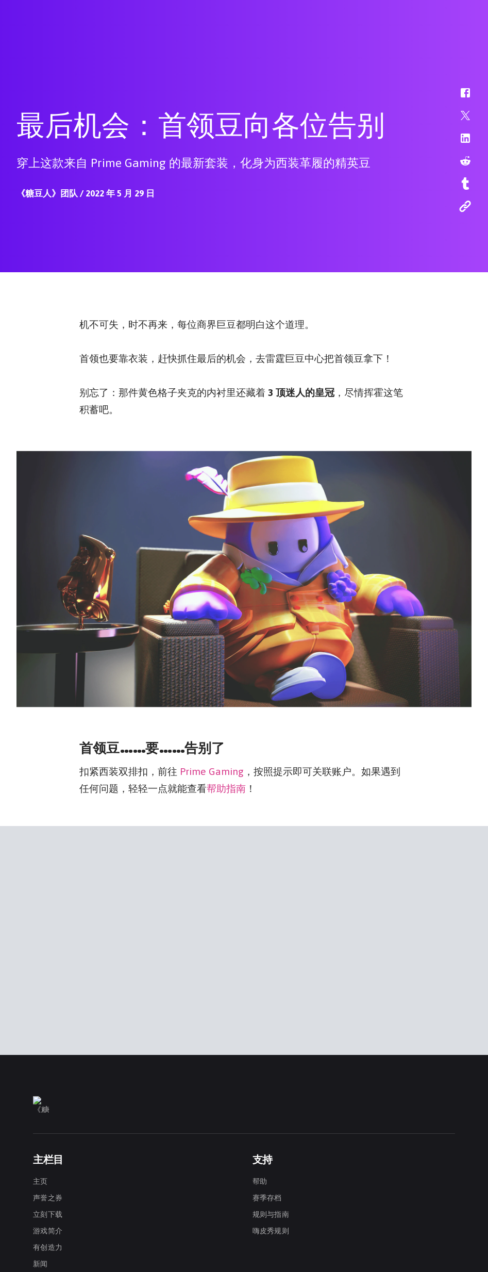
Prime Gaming (212, 770)
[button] (459, 98)
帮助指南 (226, 787)
